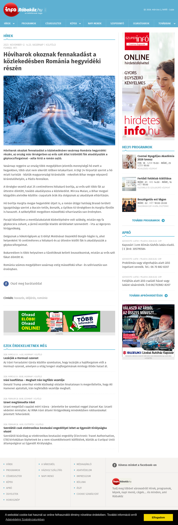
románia (42, 298)
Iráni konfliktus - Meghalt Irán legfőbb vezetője (34, 380)
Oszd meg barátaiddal (26, 283)
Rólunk (81, 482)
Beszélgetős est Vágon (152, 199)
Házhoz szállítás (51, 470)
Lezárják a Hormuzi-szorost (20, 358)
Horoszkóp (13, 500)
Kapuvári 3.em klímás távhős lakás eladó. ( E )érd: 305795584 (148, 247)
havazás (19, 298)
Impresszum (84, 476)
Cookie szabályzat (88, 494)
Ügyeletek (12, 494)
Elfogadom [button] (158, 517)
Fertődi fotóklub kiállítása (154, 178)
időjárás (31, 298)
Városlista (45, 10)
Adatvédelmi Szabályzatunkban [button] (25, 519)
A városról (48, 464)
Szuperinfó (117, 24)
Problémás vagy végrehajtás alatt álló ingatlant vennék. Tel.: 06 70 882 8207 (146, 265)
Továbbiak (164, 24)
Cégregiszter (53, 24)
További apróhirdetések (146, 295)
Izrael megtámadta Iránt (19, 402)
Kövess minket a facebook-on (137, 465)
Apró (9, 488)
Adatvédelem (84, 470)
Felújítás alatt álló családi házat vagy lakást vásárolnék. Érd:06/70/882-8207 (146, 283)
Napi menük (95, 24)
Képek (73, 24)
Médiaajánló (84, 464)
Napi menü (47, 476)
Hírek (7, 24)
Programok (29, 24)
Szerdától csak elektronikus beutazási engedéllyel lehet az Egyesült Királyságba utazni (55, 430)
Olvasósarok (141, 24)
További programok (146, 220)
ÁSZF (79, 488)
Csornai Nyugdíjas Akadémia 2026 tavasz (156, 158)
